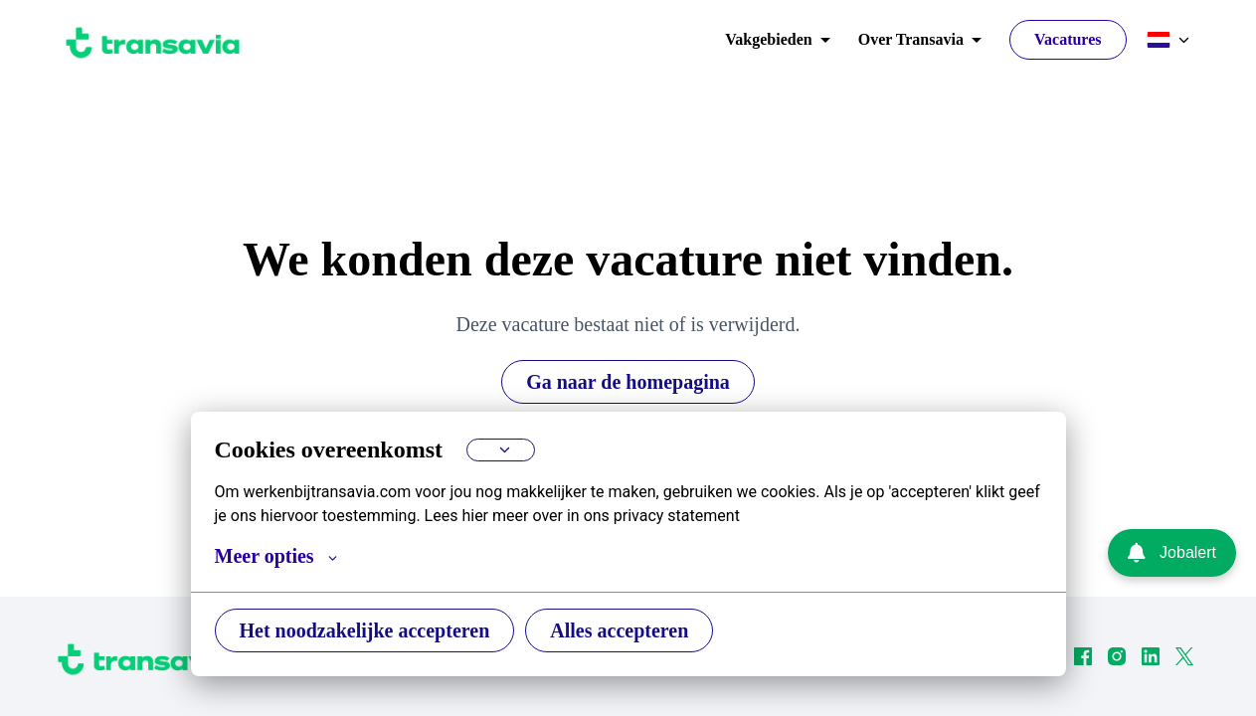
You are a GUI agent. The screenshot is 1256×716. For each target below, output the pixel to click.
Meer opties (279, 556)
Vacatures (1065, 40)
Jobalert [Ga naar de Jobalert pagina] (1172, 553)
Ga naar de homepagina (628, 381)
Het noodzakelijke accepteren (373, 630)
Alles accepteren (643, 630)
